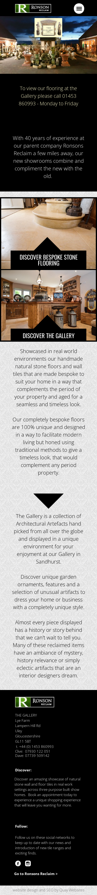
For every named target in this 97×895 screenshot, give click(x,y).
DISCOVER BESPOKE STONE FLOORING (49, 260)
